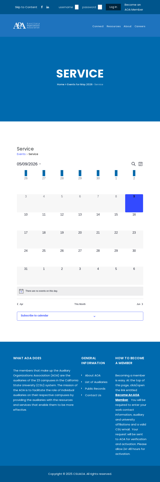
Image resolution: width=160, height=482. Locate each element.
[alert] (80, 291)
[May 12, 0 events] (62, 221)
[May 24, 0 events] (26, 258)
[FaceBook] (42, 7)
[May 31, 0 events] (26, 276)
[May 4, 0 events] (44, 203)
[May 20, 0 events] (80, 239)
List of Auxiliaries (96, 382)
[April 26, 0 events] (26, 185)
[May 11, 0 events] (44, 221)
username (66, 7)
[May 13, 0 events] (80, 221)
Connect (98, 26)
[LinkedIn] (48, 7)
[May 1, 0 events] (116, 185)
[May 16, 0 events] (134, 221)
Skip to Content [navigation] (26, 7)
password (89, 7)
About (128, 26)
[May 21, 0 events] (98, 239)
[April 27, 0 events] (44, 185)
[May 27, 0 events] (80, 258)
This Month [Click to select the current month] (79, 304)
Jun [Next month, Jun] (140, 304)
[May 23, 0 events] (134, 239)
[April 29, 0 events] (80, 185)
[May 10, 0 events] (26, 221)
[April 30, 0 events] (98, 185)
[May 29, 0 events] (116, 258)
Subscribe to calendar (34, 315)
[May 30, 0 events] (134, 258)
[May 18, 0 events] (44, 239)
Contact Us (93, 395)
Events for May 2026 (79, 84)
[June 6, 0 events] (134, 276)
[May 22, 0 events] (116, 239)
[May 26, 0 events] (62, 258)
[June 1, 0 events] (44, 276)
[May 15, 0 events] (116, 221)
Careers (140, 26)
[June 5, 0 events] (116, 276)
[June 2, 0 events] (62, 276)
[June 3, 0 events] (80, 276)
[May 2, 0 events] (134, 185)
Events (21, 154)
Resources (114, 26)
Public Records (95, 389)
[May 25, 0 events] (44, 258)
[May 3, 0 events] (26, 203)
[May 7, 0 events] (98, 203)
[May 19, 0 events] (62, 239)
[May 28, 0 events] (98, 258)
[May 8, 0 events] (116, 203)
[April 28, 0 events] (62, 185)
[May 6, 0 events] (80, 203)
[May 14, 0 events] (98, 221)
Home (60, 84)
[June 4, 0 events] (98, 276)
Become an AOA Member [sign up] (134, 7)
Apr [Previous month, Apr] (20, 304)
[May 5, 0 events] (62, 203)
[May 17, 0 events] (26, 239)
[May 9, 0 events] (134, 203)
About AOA (93, 375)
